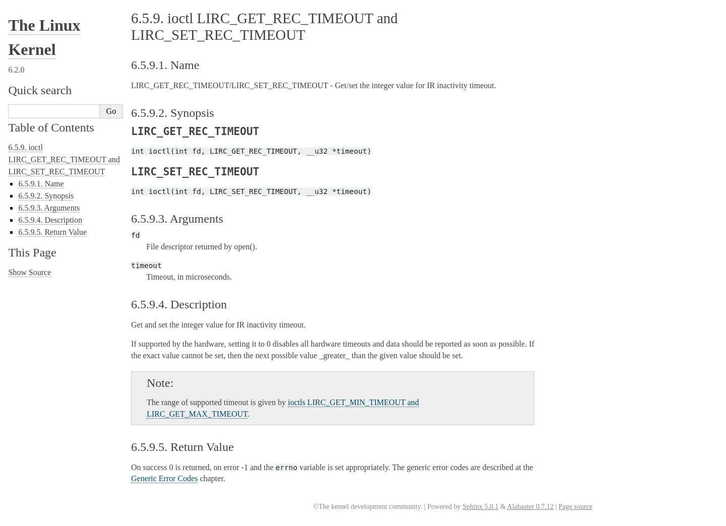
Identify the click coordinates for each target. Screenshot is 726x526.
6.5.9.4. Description (50, 220)
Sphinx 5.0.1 (480, 506)
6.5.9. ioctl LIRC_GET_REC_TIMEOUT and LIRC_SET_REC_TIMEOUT (63, 159)
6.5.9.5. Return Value (52, 232)
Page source (575, 506)
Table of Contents (51, 127)
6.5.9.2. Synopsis (46, 195)
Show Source (29, 272)
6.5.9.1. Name (41, 183)
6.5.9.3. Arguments (49, 208)
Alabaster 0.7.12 (530, 506)
